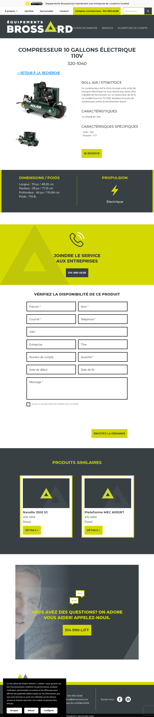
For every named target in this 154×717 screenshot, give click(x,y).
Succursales (46, 11)
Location (60, 28)
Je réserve (92, 153)
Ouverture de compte (133, 28)
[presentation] (49, 416)
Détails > (32, 530)
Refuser (31, 710)
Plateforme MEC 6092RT (104, 512)
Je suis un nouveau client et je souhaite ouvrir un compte (52, 404)
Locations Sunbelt (119, 3)
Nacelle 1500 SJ (35, 512)
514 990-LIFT (77, 630)
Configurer (49, 710)
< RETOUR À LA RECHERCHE (38, 73)
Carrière (29, 11)
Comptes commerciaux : (97, 11)
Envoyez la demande (109, 433)
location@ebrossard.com (74, 705)
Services (107, 28)
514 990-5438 (77, 272)
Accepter (14, 710)
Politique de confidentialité (74, 708)
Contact (64, 11)
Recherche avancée (84, 28)
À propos (10, 11)
